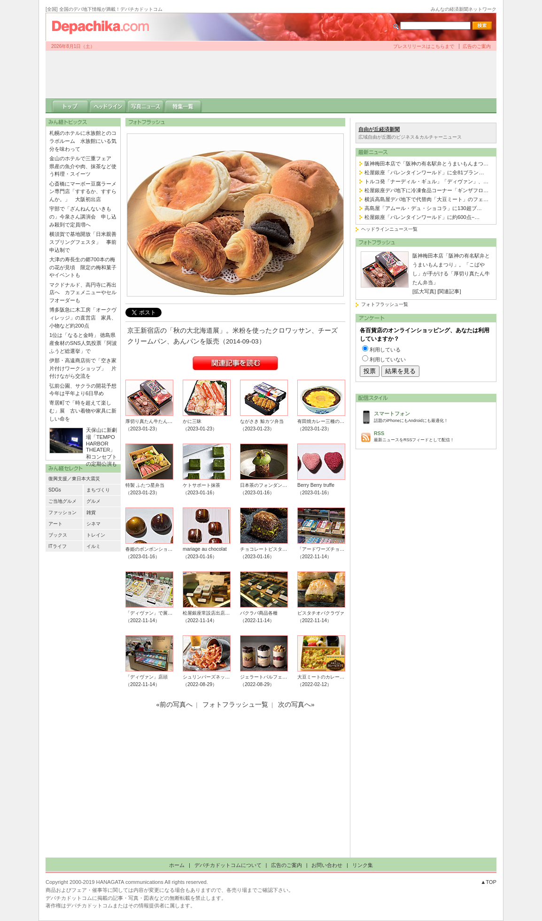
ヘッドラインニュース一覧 (389, 229)
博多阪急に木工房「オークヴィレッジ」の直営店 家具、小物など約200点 (82, 317)
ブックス (57, 535)
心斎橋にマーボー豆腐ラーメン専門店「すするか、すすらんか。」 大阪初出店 (82, 192)
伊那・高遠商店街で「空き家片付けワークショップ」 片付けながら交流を (82, 368)
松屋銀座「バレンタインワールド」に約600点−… (422, 217)
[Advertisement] (271, 74)
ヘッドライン (108, 105)
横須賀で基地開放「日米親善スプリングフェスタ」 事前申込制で (82, 242)
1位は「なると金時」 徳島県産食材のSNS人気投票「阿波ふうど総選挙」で (83, 343)
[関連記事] (449, 291)
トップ (70, 105)
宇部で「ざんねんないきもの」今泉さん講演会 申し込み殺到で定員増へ (82, 216)
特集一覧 (183, 105)
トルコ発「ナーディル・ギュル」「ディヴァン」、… (426, 181)
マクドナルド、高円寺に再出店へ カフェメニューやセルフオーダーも (82, 293)
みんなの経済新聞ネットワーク (463, 9)
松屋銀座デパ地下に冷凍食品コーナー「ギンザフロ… (426, 190)
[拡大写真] (424, 291)
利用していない (388, 359)
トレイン (95, 535)
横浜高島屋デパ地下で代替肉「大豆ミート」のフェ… (426, 199)
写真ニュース (145, 105)
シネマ (93, 523)
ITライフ (57, 546)
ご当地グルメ (62, 501)
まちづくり (98, 489)
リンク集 (362, 865)
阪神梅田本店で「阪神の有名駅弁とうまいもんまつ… (426, 163)
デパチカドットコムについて (228, 865)
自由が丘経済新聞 (379, 129)
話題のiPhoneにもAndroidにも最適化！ (432, 416)
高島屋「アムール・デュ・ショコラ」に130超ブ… (423, 208)
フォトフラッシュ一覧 (384, 304)
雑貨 (91, 512)
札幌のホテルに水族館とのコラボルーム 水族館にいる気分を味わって (82, 141)
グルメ (93, 501)
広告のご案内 (477, 46)
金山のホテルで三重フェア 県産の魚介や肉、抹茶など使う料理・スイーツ (82, 166)
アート (55, 523)
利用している (385, 349)
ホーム (177, 865)
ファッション (62, 512)
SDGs (54, 489)
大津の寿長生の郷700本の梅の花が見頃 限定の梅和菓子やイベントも (82, 267)
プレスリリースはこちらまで (423, 46)
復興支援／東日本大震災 (74, 478)
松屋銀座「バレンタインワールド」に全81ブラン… (424, 172)
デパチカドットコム (104, 27)
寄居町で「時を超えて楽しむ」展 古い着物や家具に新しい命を (82, 410)
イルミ (93, 546)
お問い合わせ (326, 865)
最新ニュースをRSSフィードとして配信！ (432, 435)
